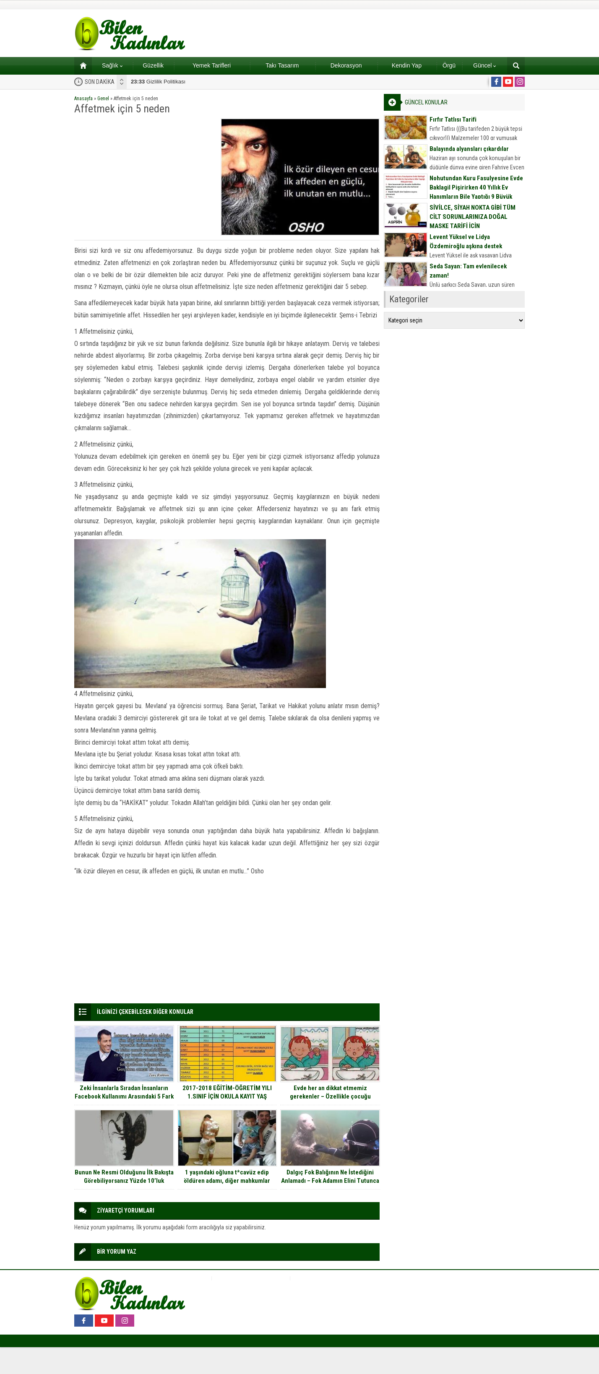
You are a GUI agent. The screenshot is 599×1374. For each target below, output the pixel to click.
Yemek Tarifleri (212, 65)
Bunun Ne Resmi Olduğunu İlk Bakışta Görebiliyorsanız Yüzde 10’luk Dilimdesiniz (124, 1181)
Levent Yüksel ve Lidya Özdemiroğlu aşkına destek (466, 241)
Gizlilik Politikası (158, 81)
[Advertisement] (144, 177)
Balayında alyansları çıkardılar (469, 149)
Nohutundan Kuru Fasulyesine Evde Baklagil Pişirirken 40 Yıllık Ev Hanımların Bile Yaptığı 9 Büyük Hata (476, 192)
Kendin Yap (407, 65)
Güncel (484, 65)
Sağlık (112, 65)
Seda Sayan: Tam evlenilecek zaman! (468, 270)
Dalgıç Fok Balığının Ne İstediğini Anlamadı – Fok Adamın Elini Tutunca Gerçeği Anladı (330, 1181)
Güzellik (153, 65)
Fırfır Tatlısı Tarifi (453, 119)
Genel (103, 98)
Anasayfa (83, 98)
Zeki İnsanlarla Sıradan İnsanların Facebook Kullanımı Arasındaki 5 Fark (124, 1092)
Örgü (449, 65)
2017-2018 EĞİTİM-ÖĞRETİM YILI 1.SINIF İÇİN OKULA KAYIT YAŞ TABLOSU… (227, 1096)
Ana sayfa (80, 65)
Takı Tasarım (282, 65)
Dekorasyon (346, 65)
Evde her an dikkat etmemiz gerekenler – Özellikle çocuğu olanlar (330, 1096)
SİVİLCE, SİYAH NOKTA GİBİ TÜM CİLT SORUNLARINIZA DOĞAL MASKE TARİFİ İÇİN (473, 217)
